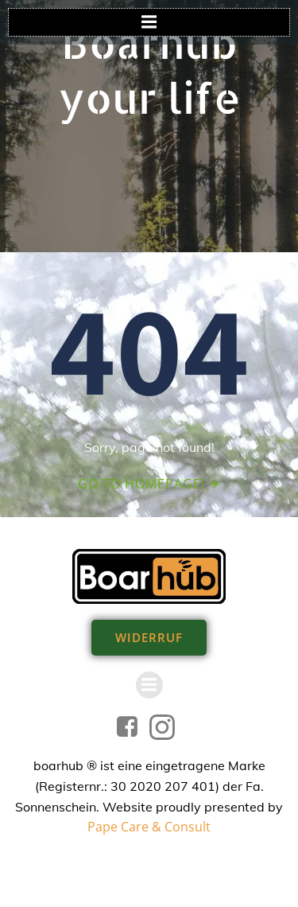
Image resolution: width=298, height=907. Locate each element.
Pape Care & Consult (149, 826)
